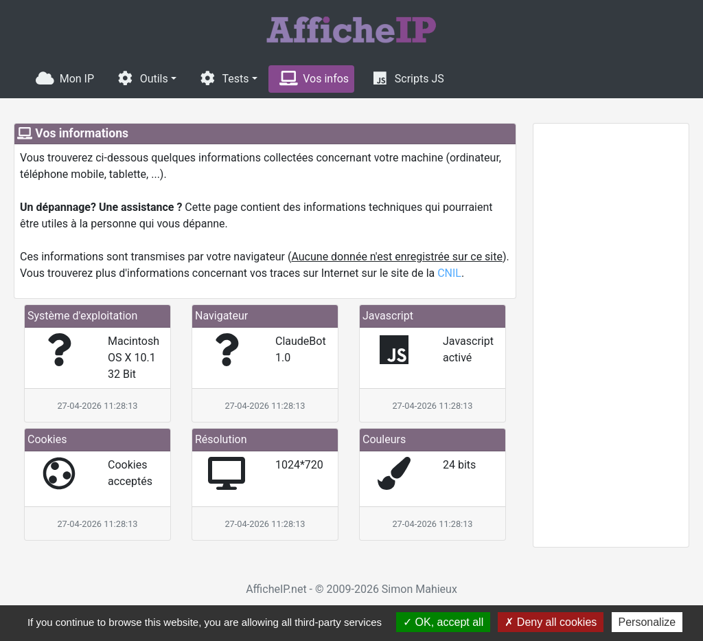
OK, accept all (443, 622)
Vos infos (314, 78)
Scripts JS (407, 78)
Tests (223, 78)
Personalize (647, 622)
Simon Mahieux (419, 589)
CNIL (449, 273)
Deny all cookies (551, 622)
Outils (142, 78)
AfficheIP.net (276, 589)
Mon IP (65, 78)
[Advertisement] (611, 335)
